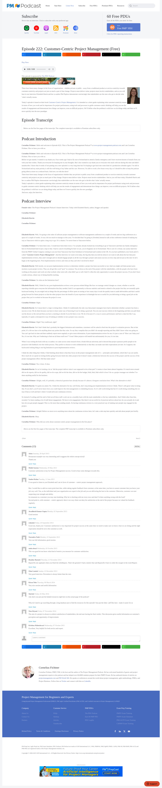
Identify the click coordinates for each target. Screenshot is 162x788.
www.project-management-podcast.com (107, 145)
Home (48, 6)
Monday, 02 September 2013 (57, 511)
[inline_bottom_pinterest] (91, 647)
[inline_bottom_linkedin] (52, 647)
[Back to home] (24, 5)
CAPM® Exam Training (125, 723)
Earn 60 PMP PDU (91, 717)
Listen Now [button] (70, 6)
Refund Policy (27, 731)
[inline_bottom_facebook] (31, 647)
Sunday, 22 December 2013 (47, 571)
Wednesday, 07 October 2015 (54, 625)
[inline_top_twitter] (111, 54)
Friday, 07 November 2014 (47, 611)
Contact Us (25, 717)
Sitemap (56, 717)
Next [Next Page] (138, 438)
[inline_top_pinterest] (91, 54)
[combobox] (141, 6)
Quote (30, 464)
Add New (137, 446)
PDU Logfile (89, 720)
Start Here (57, 6)
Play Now (25, 62)
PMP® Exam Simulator (125, 717)
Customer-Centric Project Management (62, 102)
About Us (25, 713)
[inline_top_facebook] (31, 54)
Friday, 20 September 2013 (44, 523)
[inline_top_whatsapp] (131, 54)
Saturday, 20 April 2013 (41, 453)
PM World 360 (64, 678)
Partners (24, 720)
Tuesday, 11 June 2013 (46, 479)
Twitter (63, 681)
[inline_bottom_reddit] (71, 647)
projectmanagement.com (47, 678)
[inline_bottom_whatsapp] (131, 647)
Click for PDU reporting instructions (119, 34)
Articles (56, 720)
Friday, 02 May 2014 (42, 594)
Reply (34, 464)
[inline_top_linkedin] (52, 54)
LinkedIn (87, 681)
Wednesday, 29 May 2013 (48, 468)
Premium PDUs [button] (107, 6)
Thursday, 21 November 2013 (51, 560)
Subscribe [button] (81, 6)
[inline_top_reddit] (71, 54)
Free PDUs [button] (93, 6)
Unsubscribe (57, 723)
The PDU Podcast (48, 76)
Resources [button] (120, 6)
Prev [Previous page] (24, 438)
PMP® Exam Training (124, 713)
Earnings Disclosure (62, 731)
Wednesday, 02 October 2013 (47, 548)
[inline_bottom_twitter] (111, 647)
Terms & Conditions (43, 731)
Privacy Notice (78, 731)
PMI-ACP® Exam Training (126, 720)
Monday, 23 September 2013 (50, 537)
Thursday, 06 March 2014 (46, 582)
